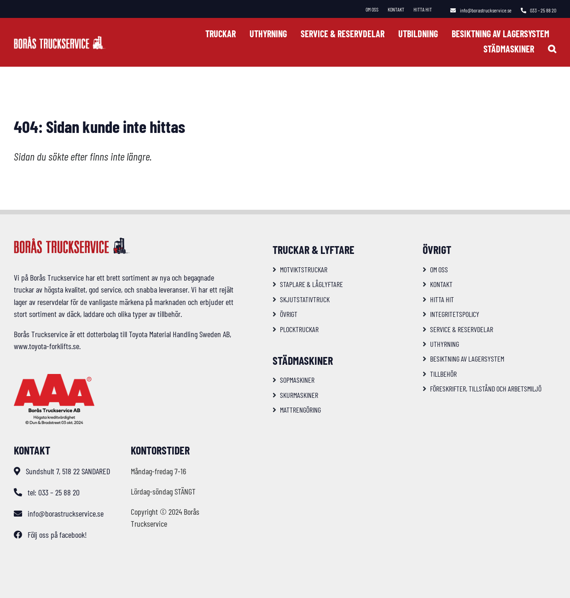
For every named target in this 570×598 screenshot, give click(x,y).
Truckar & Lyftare (314, 249)
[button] (552, 48)
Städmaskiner (303, 360)
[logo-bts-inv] (60, 40)
